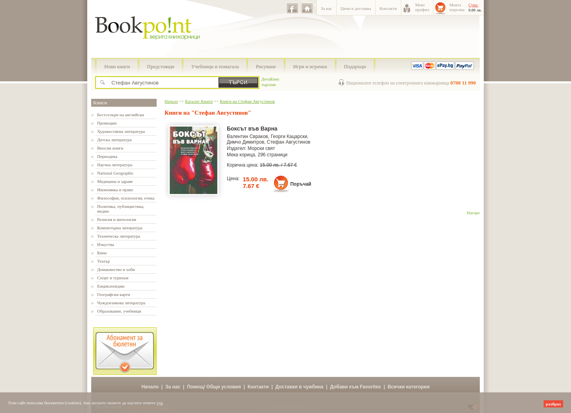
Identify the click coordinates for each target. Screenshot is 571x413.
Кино (102, 252)
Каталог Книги (199, 101)
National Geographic (115, 173)
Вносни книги (110, 148)
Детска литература (114, 139)
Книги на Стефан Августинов (247, 101)
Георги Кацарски (289, 136)
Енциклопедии (111, 286)
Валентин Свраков (247, 136)
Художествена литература (121, 131)
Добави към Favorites (355, 387)
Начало (171, 101)
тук (160, 402)
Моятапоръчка (456, 7)
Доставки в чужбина (300, 387)
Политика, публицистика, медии (120, 208)
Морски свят (261, 148)
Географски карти (113, 294)
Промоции (107, 123)
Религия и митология (116, 219)
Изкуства (105, 244)
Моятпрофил (422, 7)
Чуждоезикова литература (121, 302)
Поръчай (300, 184)
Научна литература (114, 164)
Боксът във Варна (252, 128)
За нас (326, 8)
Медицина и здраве (115, 181)
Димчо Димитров (245, 142)
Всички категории (408, 387)
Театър (103, 261)
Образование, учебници (119, 311)
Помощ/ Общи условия (214, 387)
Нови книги (117, 66)
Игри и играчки (310, 66)
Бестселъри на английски (120, 114)
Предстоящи (160, 66)
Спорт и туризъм (112, 277)
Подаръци (355, 66)
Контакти (388, 8)
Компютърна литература (119, 227)
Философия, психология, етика (125, 198)
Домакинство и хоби (116, 269)
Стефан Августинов (288, 142)
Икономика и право (115, 189)
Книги (100, 103)
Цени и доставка (356, 8)
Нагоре (473, 212)
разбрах (553, 403)
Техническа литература (118, 236)
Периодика (107, 156)
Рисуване (266, 66)
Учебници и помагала (215, 66)
